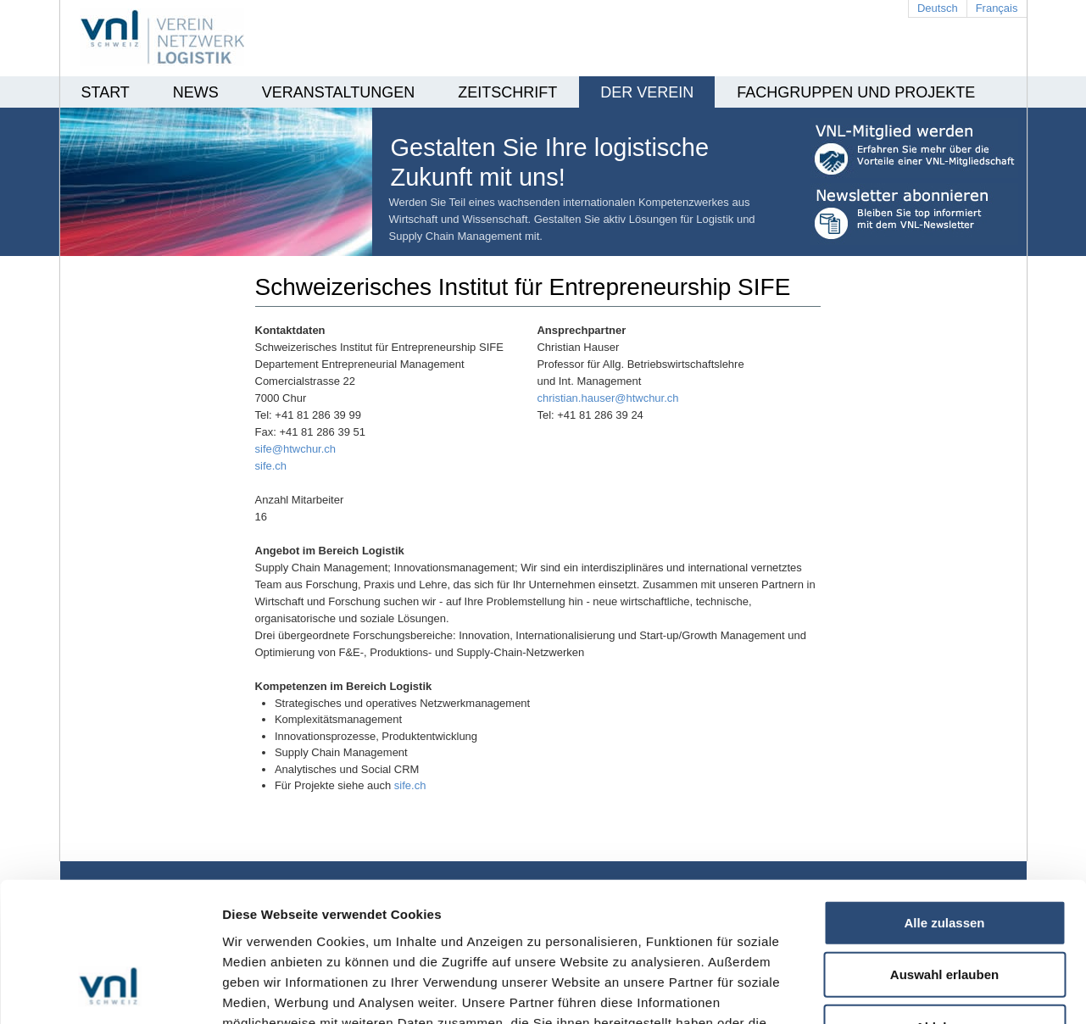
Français (997, 8)
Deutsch (937, 8)
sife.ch (271, 465)
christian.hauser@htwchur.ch (607, 398)
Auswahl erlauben (944, 854)
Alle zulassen (944, 801)
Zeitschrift (507, 92)
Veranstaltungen (338, 92)
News (196, 92)
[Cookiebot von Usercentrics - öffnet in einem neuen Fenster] (110, 991)
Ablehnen (944, 906)
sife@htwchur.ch (296, 448)
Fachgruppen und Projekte (856, 92)
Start (105, 92)
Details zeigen (901, 990)
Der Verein (646, 92)
